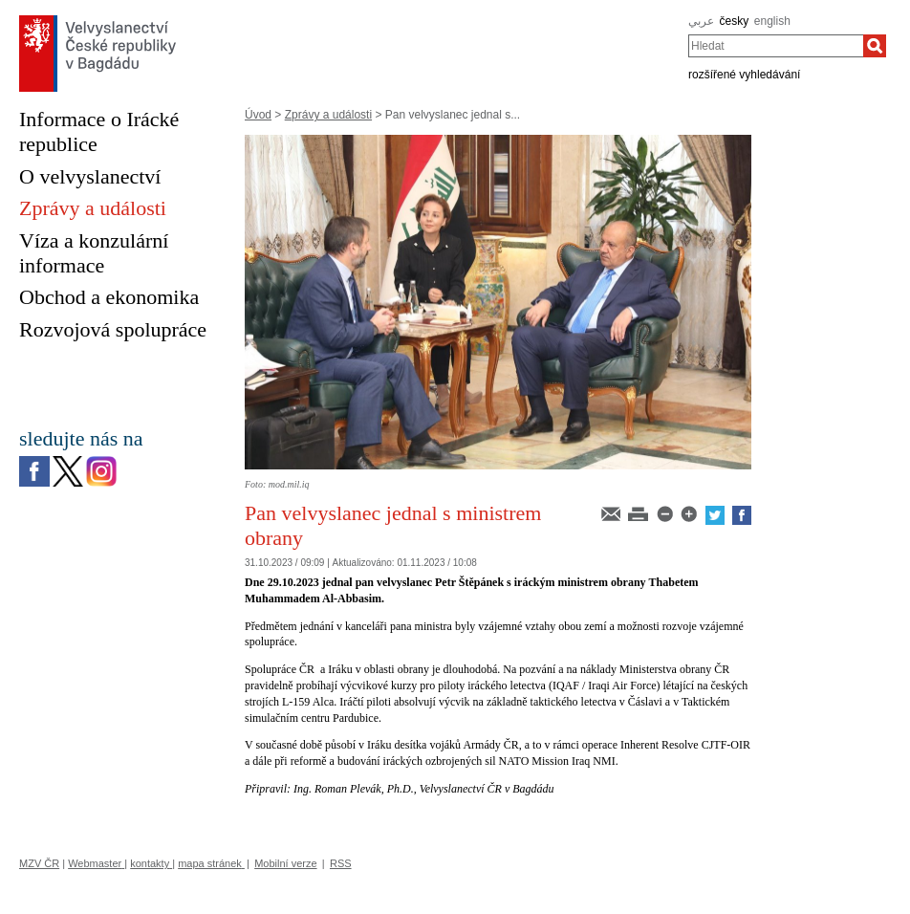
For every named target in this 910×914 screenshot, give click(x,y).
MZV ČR (39, 863)
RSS (341, 863)
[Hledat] (874, 45)
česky (734, 21)
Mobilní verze (285, 863)
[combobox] (775, 45)
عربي (701, 21)
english (772, 21)
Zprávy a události (328, 114)
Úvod (258, 114)
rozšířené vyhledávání (744, 74)
